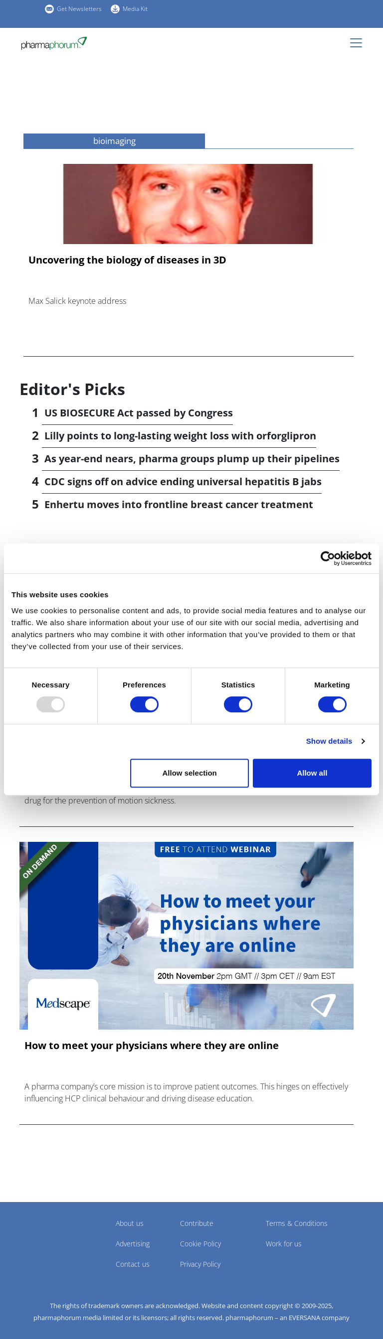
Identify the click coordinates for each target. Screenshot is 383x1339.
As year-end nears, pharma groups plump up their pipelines (192, 458)
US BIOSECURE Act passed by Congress (138, 412)
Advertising (133, 1243)
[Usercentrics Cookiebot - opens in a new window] (328, 558)
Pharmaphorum (47, 1238)
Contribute (196, 1223)
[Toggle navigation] (359, 42)
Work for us (284, 1243)
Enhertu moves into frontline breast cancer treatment (178, 504)
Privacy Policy (200, 1264)
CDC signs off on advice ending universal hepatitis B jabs (183, 481)
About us (130, 1223)
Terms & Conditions (297, 1223)
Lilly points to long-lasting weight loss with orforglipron (180, 435)
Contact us (133, 1264)
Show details (329, 741)
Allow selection (190, 773)
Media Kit (135, 8)
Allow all (312, 773)
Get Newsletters (79, 8)
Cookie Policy (200, 1243)
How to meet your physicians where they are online (151, 1046)
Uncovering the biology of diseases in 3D (127, 260)
